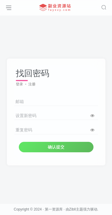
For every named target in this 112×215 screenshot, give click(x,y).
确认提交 (56, 147)
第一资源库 (54, 209)
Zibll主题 (76, 209)
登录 (19, 84)
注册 (32, 84)
